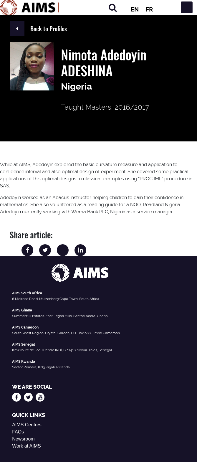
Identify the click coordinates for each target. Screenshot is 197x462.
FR (149, 9)
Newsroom (23, 438)
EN (135, 9)
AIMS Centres (27, 424)
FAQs (18, 431)
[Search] (113, 7)
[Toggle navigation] (187, 7)
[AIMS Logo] (29, 7)
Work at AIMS (26, 445)
